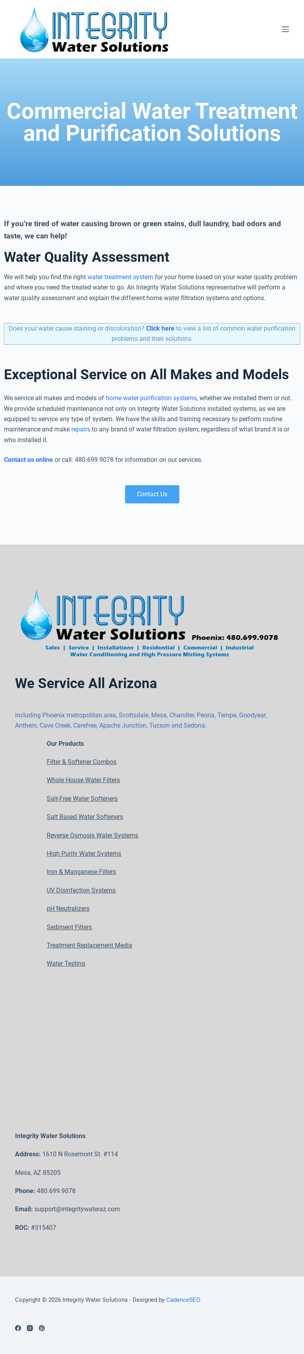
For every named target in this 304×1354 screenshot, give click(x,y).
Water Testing (66, 964)
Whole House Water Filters (83, 780)
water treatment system (120, 287)
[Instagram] (30, 1328)
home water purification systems (151, 408)
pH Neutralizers (68, 909)
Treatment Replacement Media (89, 945)
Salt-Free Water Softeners (82, 798)
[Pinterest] (42, 1328)
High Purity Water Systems (84, 853)
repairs (80, 439)
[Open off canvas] (285, 34)
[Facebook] (18, 1328)
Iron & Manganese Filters (81, 872)
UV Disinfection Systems (81, 890)
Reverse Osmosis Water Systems (92, 835)
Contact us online (28, 469)
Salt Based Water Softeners (85, 817)
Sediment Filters (69, 927)
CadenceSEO (183, 1299)
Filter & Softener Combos (81, 762)
